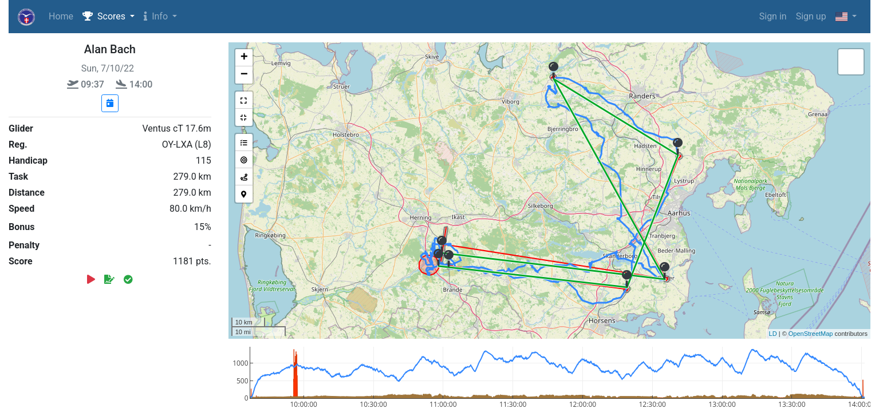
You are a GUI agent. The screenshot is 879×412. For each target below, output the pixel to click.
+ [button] (244, 57)
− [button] (244, 75)
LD (773, 333)
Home (61, 16)
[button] (108, 16)
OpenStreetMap (811, 333)
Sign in (773, 16)
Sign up (811, 16)
